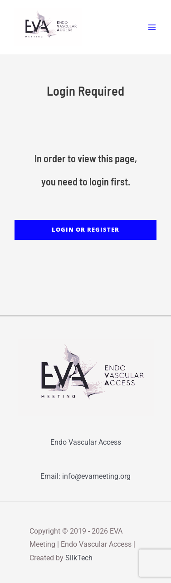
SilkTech (79, 558)
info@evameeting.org (96, 476)
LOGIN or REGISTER (85, 229)
